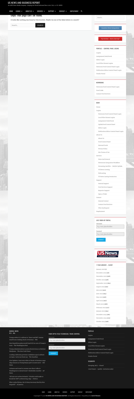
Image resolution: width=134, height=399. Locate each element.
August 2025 (100, 286)
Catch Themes (95, 395)
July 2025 (99, 289)
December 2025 (101, 272)
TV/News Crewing (104, 169)
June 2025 (99, 293)
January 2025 (100, 310)
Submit (101, 240)
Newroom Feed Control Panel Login (107, 67)
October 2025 (100, 279)
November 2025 (101, 275)
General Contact (103, 201)
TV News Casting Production (107, 176)
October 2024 (100, 321)
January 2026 (100, 268)
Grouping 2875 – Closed (96, 365)
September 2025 (101, 282)
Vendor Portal (100, 74)
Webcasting (102, 173)
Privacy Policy (102, 149)
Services (40, 11)
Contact (62, 11)
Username (99, 223)
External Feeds (103, 145)
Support (51, 11)
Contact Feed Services (103, 94)
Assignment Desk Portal (104, 56)
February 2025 (101, 307)
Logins (18, 11)
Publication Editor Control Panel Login (108, 70)
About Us (29, 11)
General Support (103, 183)
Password (99, 231)
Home (11, 11)
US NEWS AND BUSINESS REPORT (24, 2)
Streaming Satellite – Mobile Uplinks (110, 166)
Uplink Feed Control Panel (106, 124)
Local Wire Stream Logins (104, 63)
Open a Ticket (102, 194)
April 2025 (99, 300)
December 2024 (101, 314)
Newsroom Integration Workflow (109, 162)
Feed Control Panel (104, 142)
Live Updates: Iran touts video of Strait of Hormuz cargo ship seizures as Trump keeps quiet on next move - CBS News (27, 362)
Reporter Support (104, 190)
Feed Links (99, 90)
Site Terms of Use (104, 152)
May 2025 (99, 296)
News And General (104, 159)
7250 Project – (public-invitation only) (100, 368)
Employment (74, 11)
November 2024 (101, 317)
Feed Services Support (105, 187)
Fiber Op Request (103, 208)
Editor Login (100, 60)
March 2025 (100, 303)
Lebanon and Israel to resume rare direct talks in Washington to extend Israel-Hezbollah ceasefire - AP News (26, 370)
